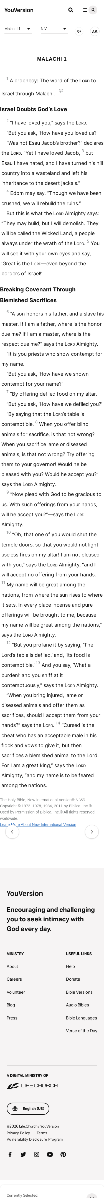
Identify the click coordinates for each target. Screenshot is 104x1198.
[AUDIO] (79, 31)
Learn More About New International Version (38, 824)
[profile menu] (89, 10)
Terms (42, 1133)
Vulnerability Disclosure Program (35, 1139)
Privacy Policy (18, 1133)
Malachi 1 (18, 29)
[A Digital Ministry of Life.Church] (52, 1078)
